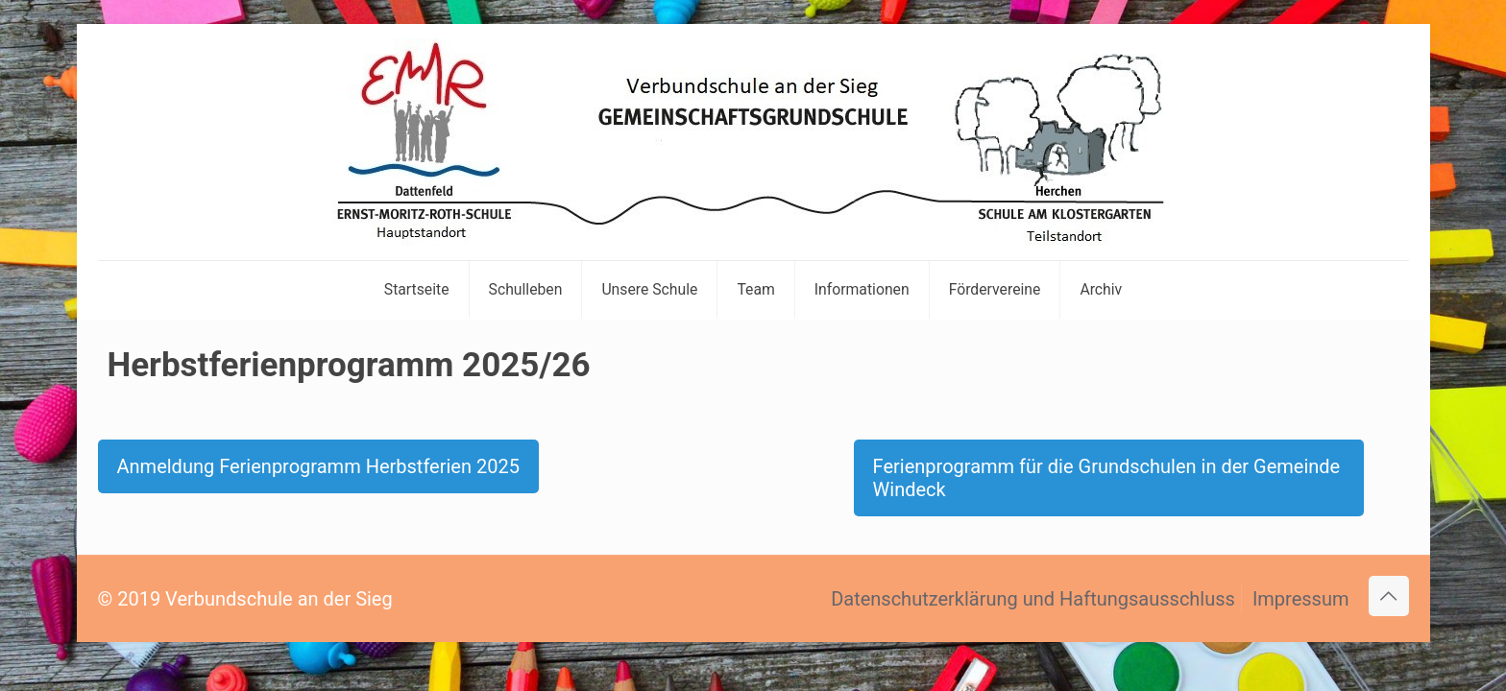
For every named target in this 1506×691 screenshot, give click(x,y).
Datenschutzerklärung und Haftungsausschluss (1033, 598)
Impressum (1300, 598)
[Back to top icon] (1389, 596)
